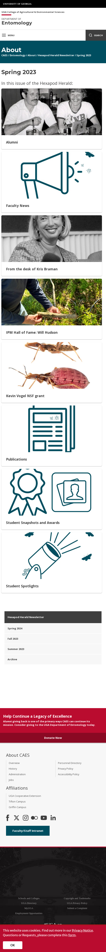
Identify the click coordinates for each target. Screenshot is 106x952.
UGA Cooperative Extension (25, 796)
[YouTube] (43, 818)
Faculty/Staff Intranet (27, 831)
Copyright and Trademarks (77, 898)
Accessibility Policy (68, 774)
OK (13, 945)
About (32, 55)
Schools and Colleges (28, 898)
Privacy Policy (65, 768)
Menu (8, 35)
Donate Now (53, 738)
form (72, 935)
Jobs (11, 780)
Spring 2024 (15, 628)
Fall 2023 (13, 638)
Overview (14, 763)
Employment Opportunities (28, 913)
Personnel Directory (69, 763)
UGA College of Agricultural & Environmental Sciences (33, 12)
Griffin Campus (17, 807)
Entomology (17, 55)
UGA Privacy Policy (77, 903)
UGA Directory (29, 903)
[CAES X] (17, 818)
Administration (17, 774)
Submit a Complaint (77, 908)
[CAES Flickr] (34, 818)
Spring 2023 (83, 55)
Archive (12, 659)
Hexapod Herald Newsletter (56, 55)
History (13, 768)
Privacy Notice (82, 930)
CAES (4, 55)
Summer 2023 (16, 649)
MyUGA (28, 908)
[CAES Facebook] (7, 818)
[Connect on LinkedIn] (53, 818)
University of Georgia (17, 4)
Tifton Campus (17, 801)
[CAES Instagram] (26, 818)
